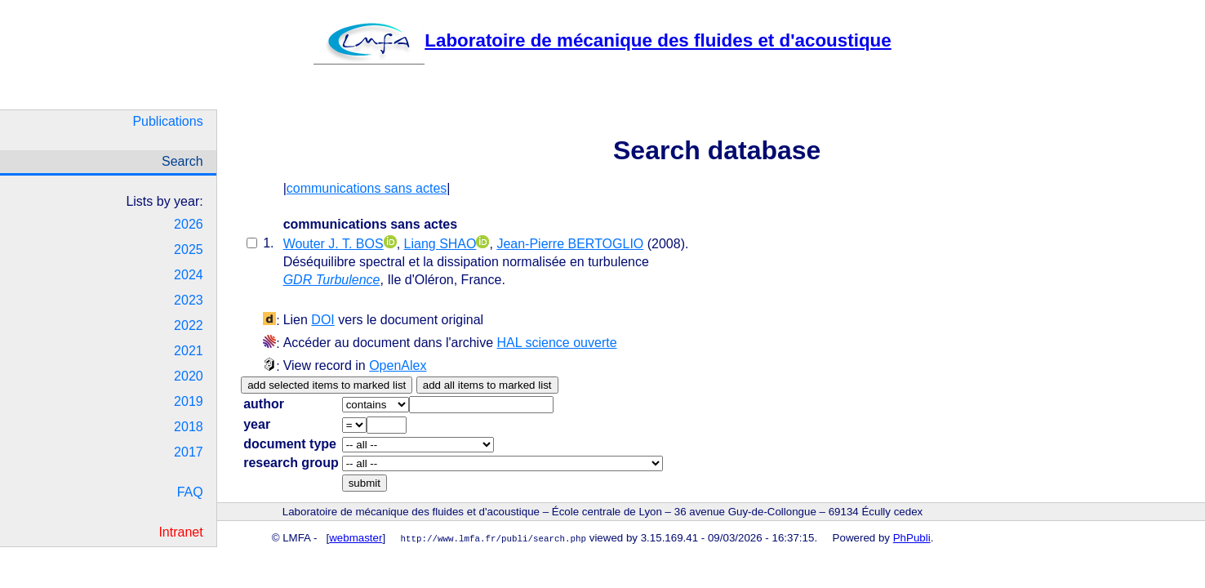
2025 (188, 249)
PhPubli (912, 538)
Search (182, 161)
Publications (167, 121)
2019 (188, 401)
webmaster (355, 538)
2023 (188, 300)
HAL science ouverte (557, 343)
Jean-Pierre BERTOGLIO (569, 244)
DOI (322, 320)
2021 (188, 351)
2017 (188, 452)
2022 (188, 325)
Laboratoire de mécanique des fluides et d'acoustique (602, 40)
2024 (188, 275)
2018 (188, 427)
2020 (188, 376)
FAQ (190, 492)
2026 (188, 224)
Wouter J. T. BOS (333, 244)
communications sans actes (367, 188)
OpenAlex (397, 365)
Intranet (180, 532)
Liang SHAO (440, 244)
